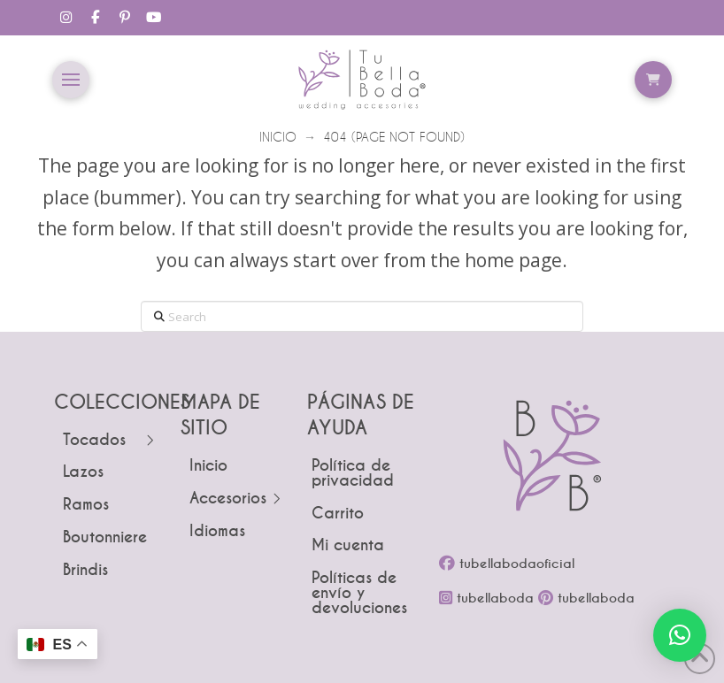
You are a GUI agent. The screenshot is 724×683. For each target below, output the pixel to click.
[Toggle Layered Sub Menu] (108, 441)
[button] (70, 79)
